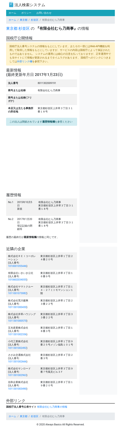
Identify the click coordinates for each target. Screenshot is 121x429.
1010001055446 (17, 266)
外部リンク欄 (24, 61)
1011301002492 (17, 347)
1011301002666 (17, 361)
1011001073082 (17, 293)
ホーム (12, 19)
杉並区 (34, 19)
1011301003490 (17, 388)
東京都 (23, 19)
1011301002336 (17, 334)
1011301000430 (17, 307)
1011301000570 (17, 320)
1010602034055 (17, 279)
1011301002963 (17, 375)
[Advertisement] (98, 84)
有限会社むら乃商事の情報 (52, 406)
